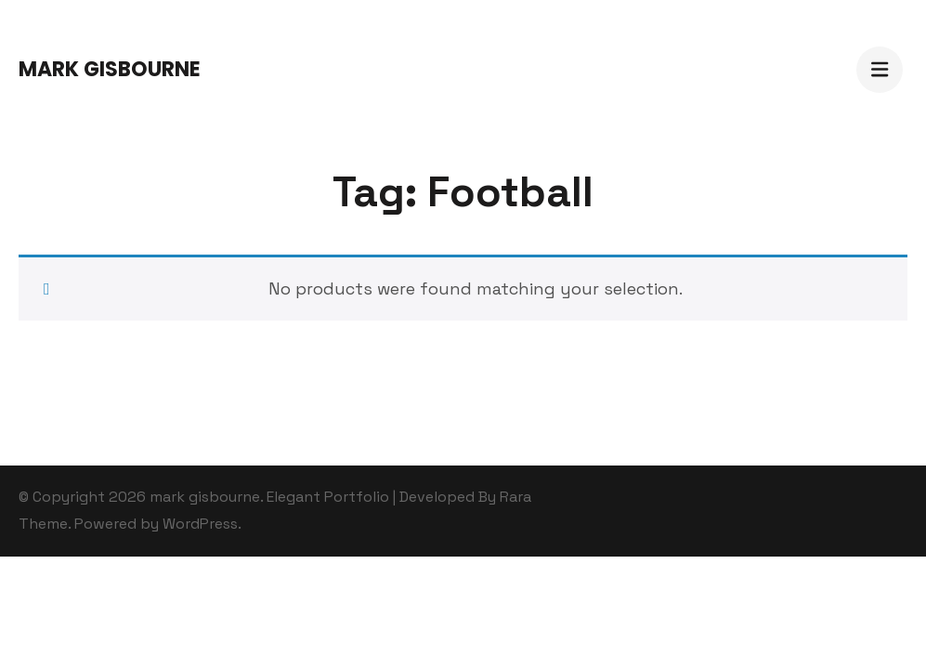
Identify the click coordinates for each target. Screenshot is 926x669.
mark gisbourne (110, 69)
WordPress (200, 523)
